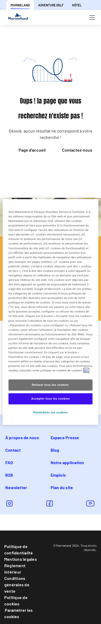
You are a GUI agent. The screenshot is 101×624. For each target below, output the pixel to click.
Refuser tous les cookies (50, 385)
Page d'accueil (32, 149)
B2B (9, 474)
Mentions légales (20, 559)
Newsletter (16, 487)
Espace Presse (65, 437)
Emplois (58, 474)
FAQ (9, 462)
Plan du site (62, 487)
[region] (51, 312)
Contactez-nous (77, 149)
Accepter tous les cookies (50, 398)
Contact (13, 449)
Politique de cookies (16, 600)
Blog (55, 449)
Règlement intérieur (14, 568)
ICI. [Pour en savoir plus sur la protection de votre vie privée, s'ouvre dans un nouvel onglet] (86, 370)
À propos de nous (22, 437)
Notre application (67, 462)
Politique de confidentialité (18, 549)
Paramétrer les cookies (18, 613)
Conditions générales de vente (16, 584)
